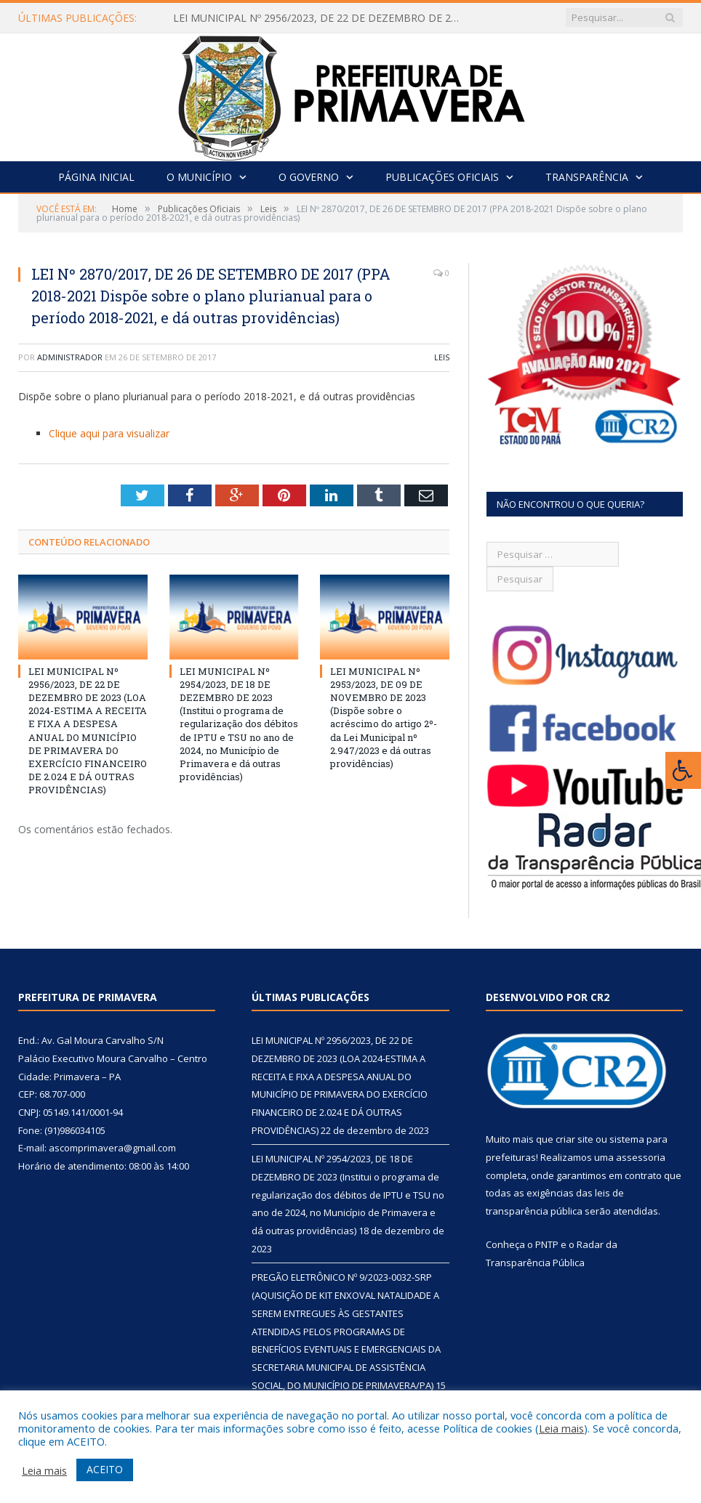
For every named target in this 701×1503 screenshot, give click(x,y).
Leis (441, 357)
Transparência (586, 177)
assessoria (640, 1157)
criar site (574, 1139)
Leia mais (561, 1428)
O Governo (309, 177)
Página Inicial (96, 177)
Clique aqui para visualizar (109, 433)
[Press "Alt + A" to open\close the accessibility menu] (683, 770)
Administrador (70, 357)
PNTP (546, 1244)
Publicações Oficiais (442, 177)
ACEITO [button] (105, 1469)
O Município (199, 177)
